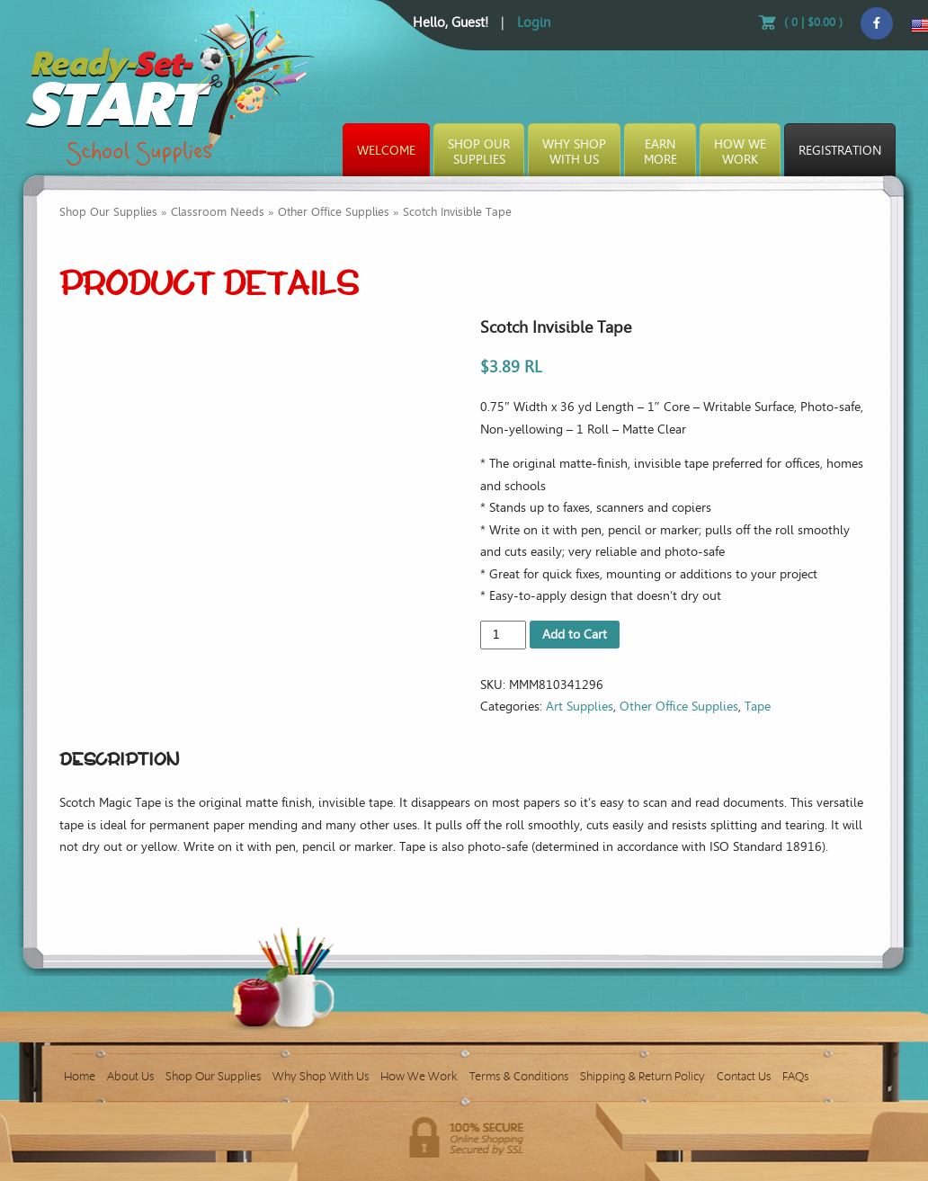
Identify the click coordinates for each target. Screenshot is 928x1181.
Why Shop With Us (320, 1076)
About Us (130, 1076)
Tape (758, 706)
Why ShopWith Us (574, 152)
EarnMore (660, 152)
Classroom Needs (217, 212)
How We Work (419, 1076)
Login (533, 22)
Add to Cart (574, 634)
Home (79, 1076)
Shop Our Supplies (108, 212)
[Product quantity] (503, 635)
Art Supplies (579, 706)
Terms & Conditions (518, 1076)
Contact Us (744, 1076)
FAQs (795, 1076)
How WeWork (740, 152)
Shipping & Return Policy (642, 1076)
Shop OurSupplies (479, 152)
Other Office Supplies (333, 212)
